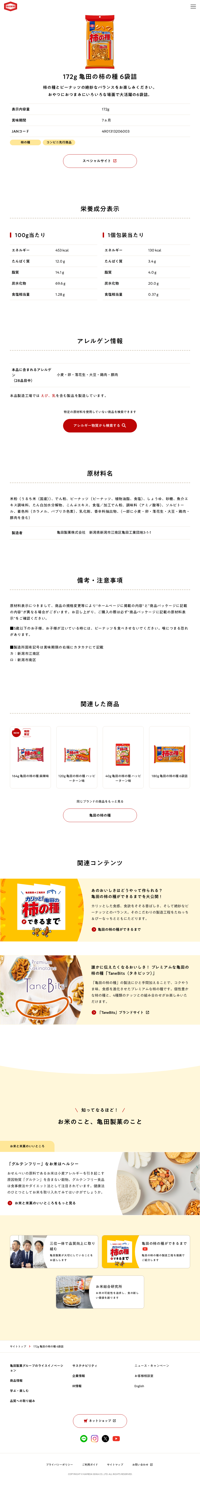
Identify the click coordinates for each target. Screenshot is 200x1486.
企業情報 (78, 1376)
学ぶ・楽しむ (19, 1391)
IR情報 (77, 1386)
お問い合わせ (142, 1465)
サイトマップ (115, 1465)
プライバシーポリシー (59, 1465)
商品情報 (16, 1381)
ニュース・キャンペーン (151, 1366)
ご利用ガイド (90, 1465)
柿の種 (25, 142)
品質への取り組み (22, 1401)
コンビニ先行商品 (59, 142)
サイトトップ (18, 1347)
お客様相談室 (143, 1376)
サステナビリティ (85, 1366)
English (139, 1386)
